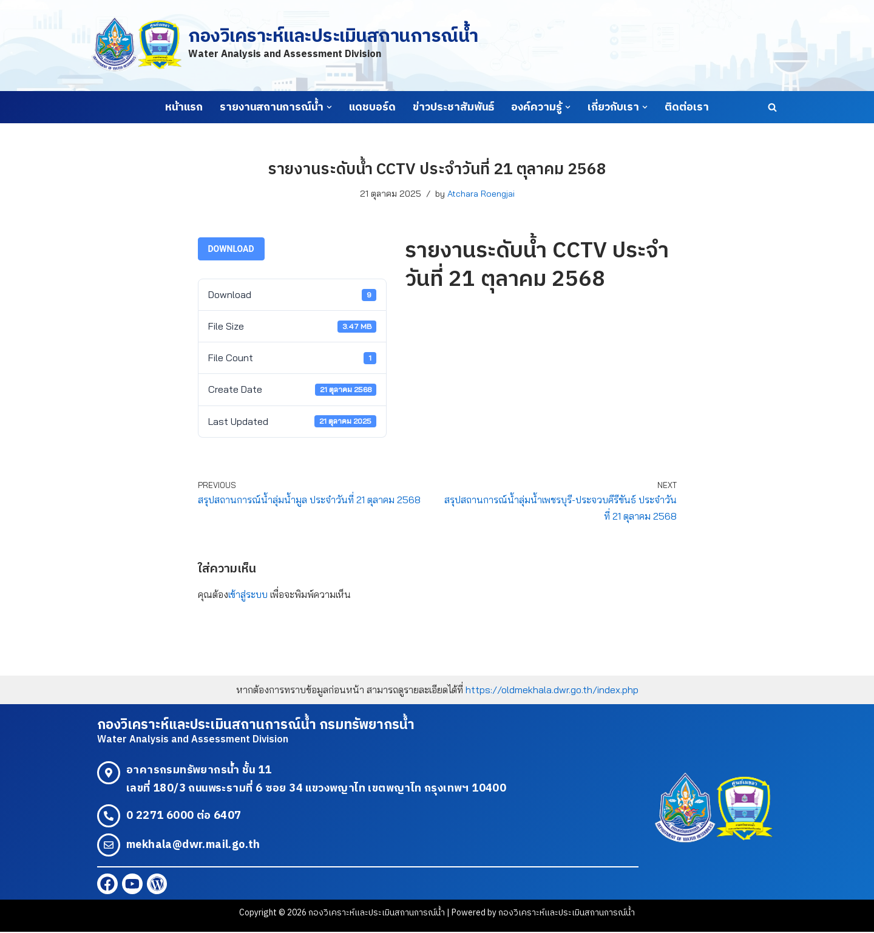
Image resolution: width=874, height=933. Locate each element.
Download (231, 249)
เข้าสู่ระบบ (248, 594)
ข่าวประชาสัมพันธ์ (453, 107)
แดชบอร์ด (372, 107)
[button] (329, 107)
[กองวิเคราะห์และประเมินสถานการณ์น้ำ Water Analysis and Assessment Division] (284, 45)
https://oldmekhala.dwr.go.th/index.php (552, 690)
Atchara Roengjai (481, 193)
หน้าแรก (184, 107)
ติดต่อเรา (687, 107)
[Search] (772, 107)
